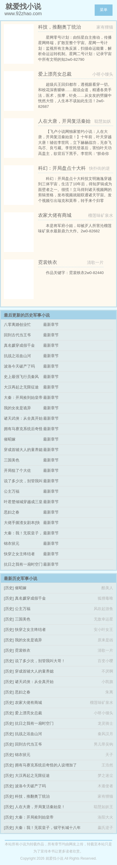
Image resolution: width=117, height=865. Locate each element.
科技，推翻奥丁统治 (32, 796)
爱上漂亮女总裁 (28, 713)
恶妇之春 (11, 512)
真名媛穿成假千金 (19, 345)
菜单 (103, 9)
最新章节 (51, 324)
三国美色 (11, 460)
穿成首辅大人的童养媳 (23, 449)
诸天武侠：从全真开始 (23, 418)
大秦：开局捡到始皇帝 (23, 397)
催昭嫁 (9, 439)
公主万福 (11, 491)
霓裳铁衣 (22, 650)
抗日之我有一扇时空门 (23, 564)
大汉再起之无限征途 (21, 387)
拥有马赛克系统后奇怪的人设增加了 (46, 765)
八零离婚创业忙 (17, 324)
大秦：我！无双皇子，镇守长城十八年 (48, 827)
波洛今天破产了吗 (19, 366)
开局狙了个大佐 (17, 470)
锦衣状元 (11, 543)
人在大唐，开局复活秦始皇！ (40, 807)
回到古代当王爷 (17, 335)
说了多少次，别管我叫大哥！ (40, 661)
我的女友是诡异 (17, 408)
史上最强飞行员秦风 (21, 376)
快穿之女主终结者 (19, 554)
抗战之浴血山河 (17, 356)
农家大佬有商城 (28, 702)
